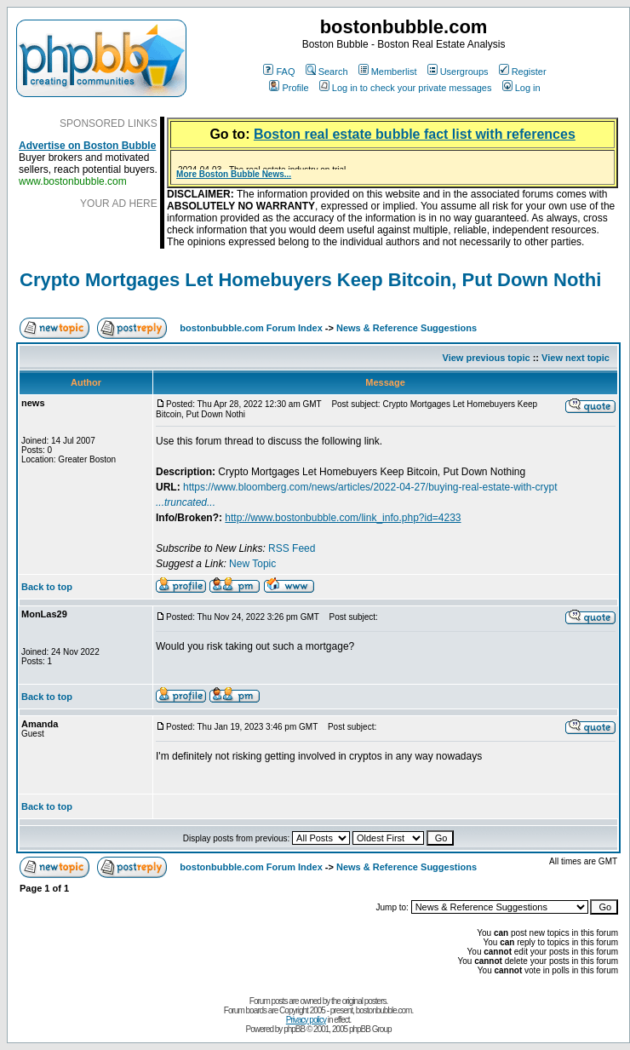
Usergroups (458, 71)
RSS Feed (291, 548)
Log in (521, 88)
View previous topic (486, 358)
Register (523, 71)
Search (327, 71)
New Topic (252, 564)
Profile (288, 88)
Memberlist (387, 71)
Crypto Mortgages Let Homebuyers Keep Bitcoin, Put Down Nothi (310, 279)
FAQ (279, 71)
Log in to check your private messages (405, 88)
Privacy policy (306, 1019)
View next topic (575, 358)
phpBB (294, 1029)
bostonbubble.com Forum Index (251, 328)
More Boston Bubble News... (233, 174)
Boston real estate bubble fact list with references (415, 134)
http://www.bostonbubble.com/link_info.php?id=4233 (343, 518)
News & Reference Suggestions (406, 328)
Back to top (46, 587)
